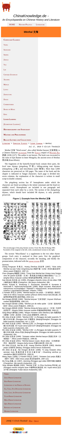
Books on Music (9, 109)
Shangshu (7, 50)
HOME (12, 24)
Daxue (6, 99)
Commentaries (9, 104)
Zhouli (6, 60)
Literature (40, 24)
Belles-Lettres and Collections (17, 140)
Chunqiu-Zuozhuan (10, 75)
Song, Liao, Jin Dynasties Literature (17, 393)
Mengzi (6, 85)
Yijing (6, 45)
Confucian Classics (20, 144)
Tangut (38, 153)
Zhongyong (8, 94)
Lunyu (6, 90)
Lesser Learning (10, 119)
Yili (5, 65)
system (34, 261)
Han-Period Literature (12, 381)
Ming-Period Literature (12, 400)
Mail (30, 421)
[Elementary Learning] (12, 124)
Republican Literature (12, 407)
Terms (6, 374)
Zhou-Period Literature (12, 378)
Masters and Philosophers (15, 135)
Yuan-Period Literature (13, 396)
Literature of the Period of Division (17, 385)
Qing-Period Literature (12, 404)
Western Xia (54, 153)
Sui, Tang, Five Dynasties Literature (17, 389)
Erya (5, 114)
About (36, 421)
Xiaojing (7, 80)
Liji (5, 70)
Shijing (6, 55)
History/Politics (25, 24)
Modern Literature (11, 411)
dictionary (22, 153)
